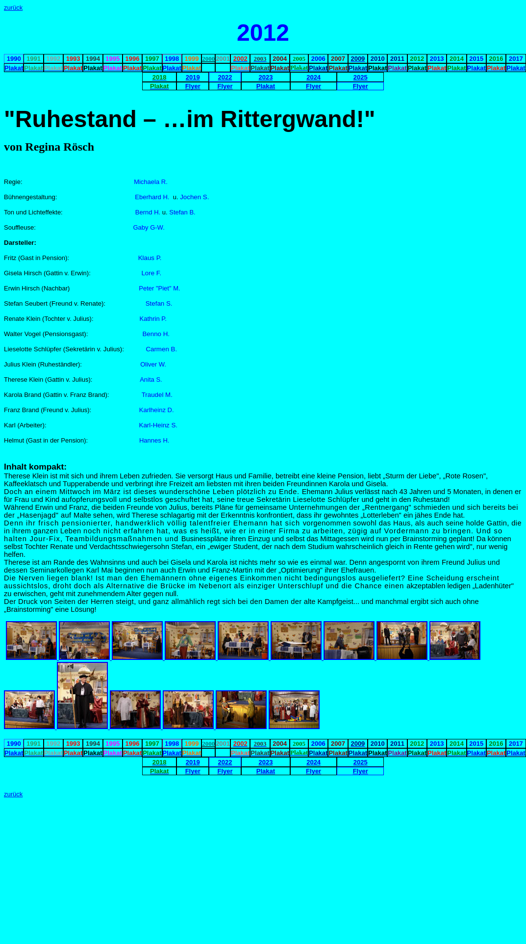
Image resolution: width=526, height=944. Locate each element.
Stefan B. (182, 212)
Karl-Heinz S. (158, 425)
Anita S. (151, 379)
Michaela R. (151, 181)
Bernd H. (148, 212)
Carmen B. (161, 349)
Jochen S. (194, 197)
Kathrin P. (152, 318)
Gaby (140, 227)
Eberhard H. (152, 197)
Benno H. (156, 334)
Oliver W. (153, 364)
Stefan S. (159, 303)
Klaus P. (150, 258)
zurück (13, 7)
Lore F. (151, 273)
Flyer (192, 86)
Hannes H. (154, 440)
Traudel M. (157, 394)
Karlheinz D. (156, 410)
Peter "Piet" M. (159, 288)
